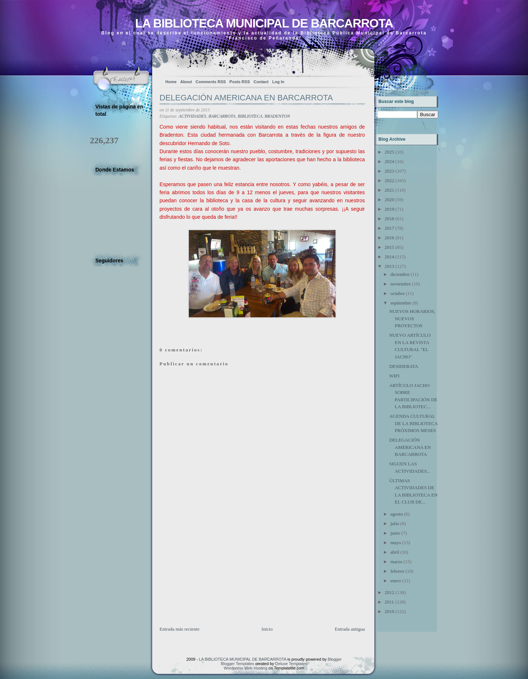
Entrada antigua (350, 629)
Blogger (335, 659)
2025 (389, 152)
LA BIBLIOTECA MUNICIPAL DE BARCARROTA (264, 23)
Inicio (266, 629)
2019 (389, 209)
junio (395, 533)
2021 (389, 190)
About (186, 82)
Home (171, 82)
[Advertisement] (215, 574)
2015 (389, 247)
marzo (396, 561)
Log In (278, 82)
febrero (397, 571)
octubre (397, 293)
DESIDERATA (403, 366)
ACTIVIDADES (192, 116)
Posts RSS (240, 82)
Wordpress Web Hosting (245, 668)
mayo (395, 542)
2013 (389, 266)
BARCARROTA (221, 116)
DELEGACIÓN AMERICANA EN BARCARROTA (246, 97)
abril (394, 552)
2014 (389, 256)
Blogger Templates (237, 663)
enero (395, 580)
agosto (396, 514)
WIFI (394, 376)
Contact (261, 82)
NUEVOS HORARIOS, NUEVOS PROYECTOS (412, 318)
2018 (389, 218)
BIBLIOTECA (250, 116)
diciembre (400, 274)
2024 (389, 161)
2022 (389, 180)
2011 (389, 602)
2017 (389, 228)
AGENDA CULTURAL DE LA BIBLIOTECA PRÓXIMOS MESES (413, 423)
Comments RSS (210, 82)
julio (394, 523)
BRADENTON (277, 116)
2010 (389, 611)
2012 (389, 592)
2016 (389, 237)
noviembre (400, 284)
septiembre (400, 303)
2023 (389, 171)
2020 (389, 199)
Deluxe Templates (291, 663)
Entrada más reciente (179, 629)
